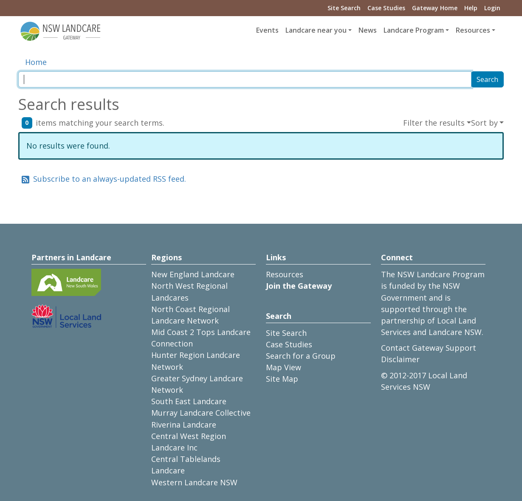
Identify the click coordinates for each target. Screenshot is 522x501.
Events (267, 30)
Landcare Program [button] (414, 30)
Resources (284, 274)
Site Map (282, 379)
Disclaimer (400, 359)
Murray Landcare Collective (201, 413)
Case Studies (386, 8)
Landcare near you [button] (316, 30)
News (367, 30)
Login (492, 8)
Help (470, 8)
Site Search (344, 8)
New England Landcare (192, 274)
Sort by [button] (484, 123)
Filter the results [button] (434, 123)
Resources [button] (473, 30)
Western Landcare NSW (194, 482)
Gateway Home (434, 8)
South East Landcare (188, 401)
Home (36, 62)
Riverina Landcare (183, 424)
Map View (283, 367)
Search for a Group (301, 356)
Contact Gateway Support (428, 348)
